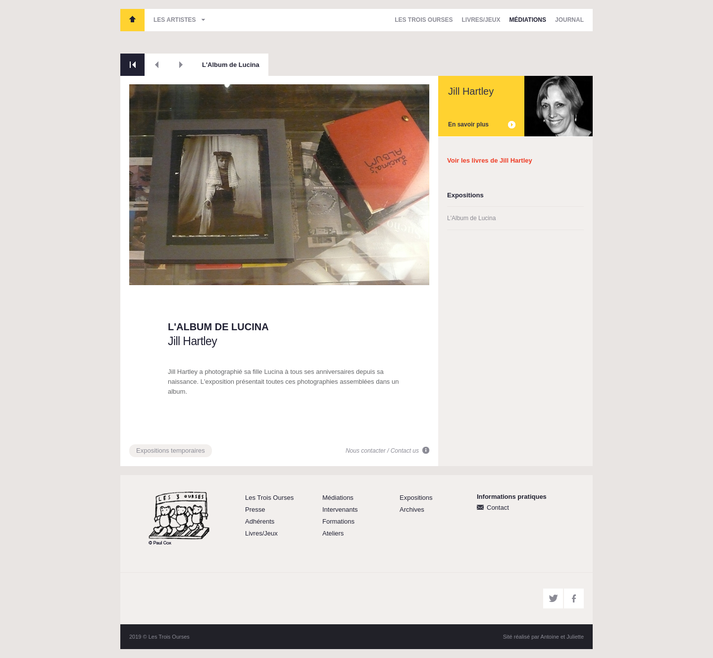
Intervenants (340, 509)
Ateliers (333, 533)
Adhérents (259, 521)
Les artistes (174, 19)
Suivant (181, 65)
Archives (412, 509)
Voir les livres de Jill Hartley (489, 160)
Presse (255, 509)
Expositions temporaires (170, 450)
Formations (338, 521)
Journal (569, 19)
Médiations (527, 19)
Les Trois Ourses (132, 20)
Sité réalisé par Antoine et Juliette (543, 637)
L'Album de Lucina (230, 64)
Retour (132, 65)
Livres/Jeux (481, 19)
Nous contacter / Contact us (382, 450)
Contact (498, 507)
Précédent (157, 65)
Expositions (416, 497)
